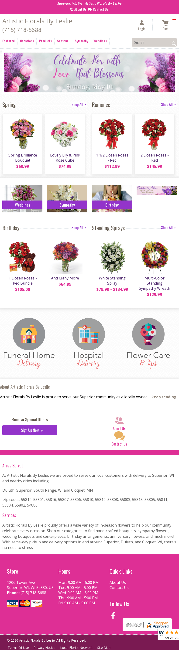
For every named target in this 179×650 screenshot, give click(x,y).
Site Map (107, 647)
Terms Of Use (18, 647)
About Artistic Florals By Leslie (25, 387)
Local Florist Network (78, 647)
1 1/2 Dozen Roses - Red (112, 158)
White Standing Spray (112, 281)
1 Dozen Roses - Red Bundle (22, 281)
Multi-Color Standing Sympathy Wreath (154, 284)
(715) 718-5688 (21, 30)
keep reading (163, 396)
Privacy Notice (46, 647)
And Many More (65, 278)
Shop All (79, 104)
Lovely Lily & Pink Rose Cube (65, 158)
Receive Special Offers (30, 419)
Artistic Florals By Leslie (37, 21)
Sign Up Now (30, 430)
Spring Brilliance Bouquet (22, 158)
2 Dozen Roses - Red (154, 158)
